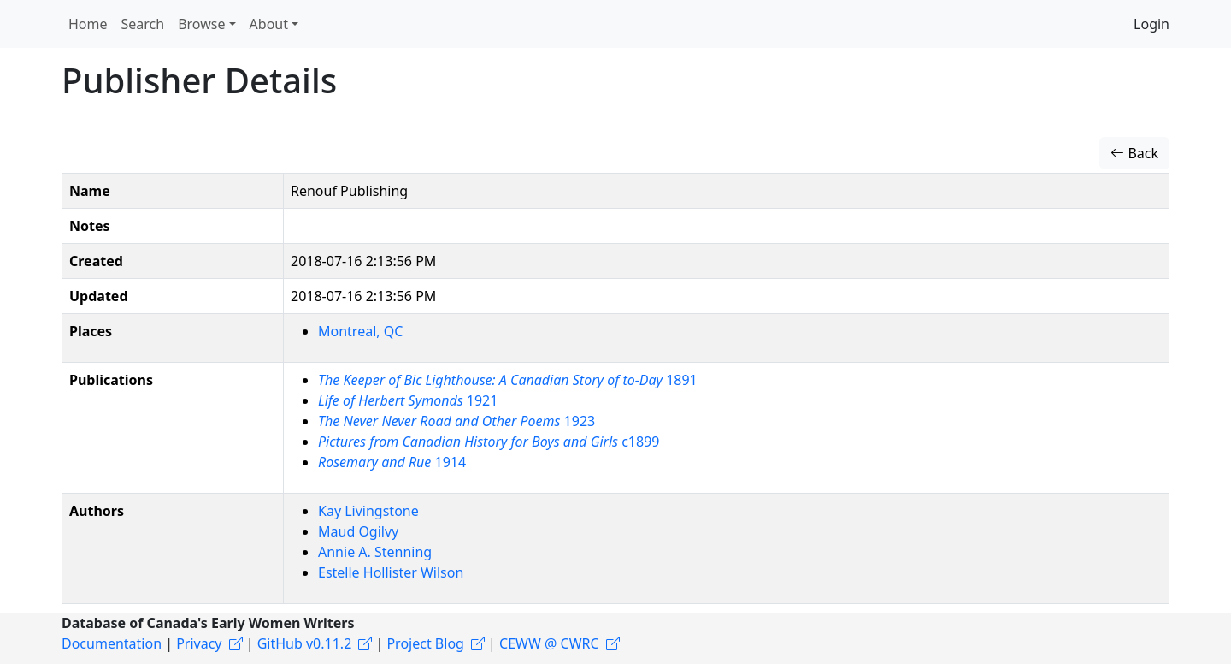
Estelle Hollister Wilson (390, 572)
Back (1134, 153)
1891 (508, 380)
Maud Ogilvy (358, 531)
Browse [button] (201, 24)
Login (1151, 24)
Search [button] (143, 24)
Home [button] (88, 24)
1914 (392, 462)
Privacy (198, 643)
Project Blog (424, 643)
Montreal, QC (360, 331)
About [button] (269, 24)
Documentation (112, 643)
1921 (408, 400)
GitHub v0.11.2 (304, 643)
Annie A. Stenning (375, 551)
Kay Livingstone (368, 510)
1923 (456, 421)
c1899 (488, 441)
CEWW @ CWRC (549, 643)
